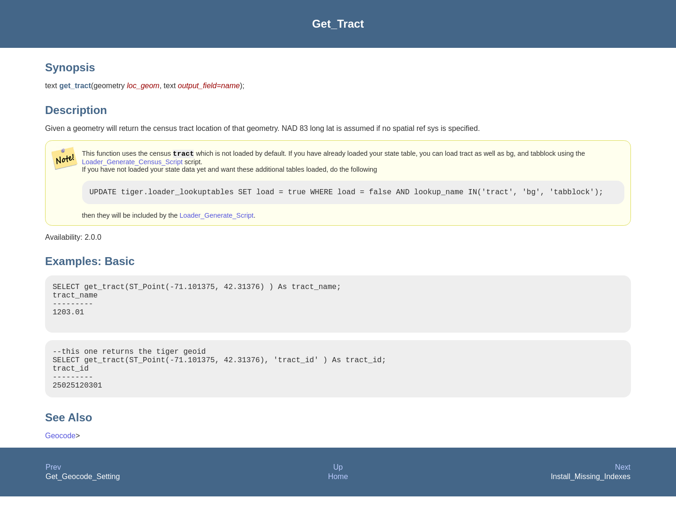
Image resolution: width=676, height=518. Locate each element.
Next (622, 489)
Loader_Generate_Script (217, 218)
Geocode (60, 457)
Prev (53, 489)
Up (338, 489)
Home (338, 498)
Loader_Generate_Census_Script (132, 163)
